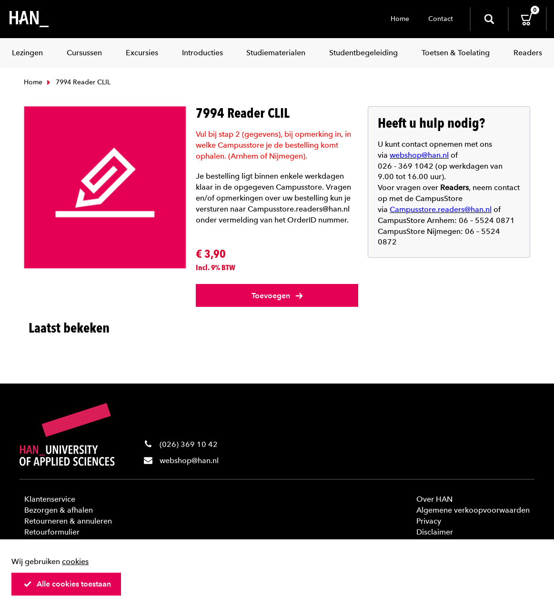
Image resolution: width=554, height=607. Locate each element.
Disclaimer (434, 531)
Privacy (428, 521)
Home (400, 19)
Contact (440, 19)
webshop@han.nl (189, 460)
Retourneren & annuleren (68, 521)
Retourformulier (52, 531)
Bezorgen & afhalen (58, 510)
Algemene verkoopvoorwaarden (473, 510)
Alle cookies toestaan (67, 583)
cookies (75, 561)
